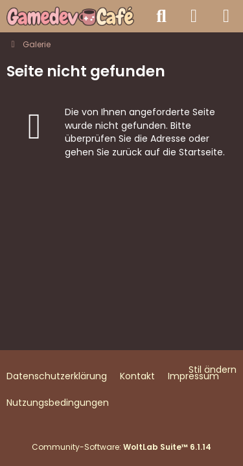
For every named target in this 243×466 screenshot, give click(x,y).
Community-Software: (121, 446)
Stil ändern (213, 369)
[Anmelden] (194, 16)
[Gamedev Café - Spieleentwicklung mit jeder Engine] (70, 16)
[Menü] (226, 16)
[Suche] (161, 16)
